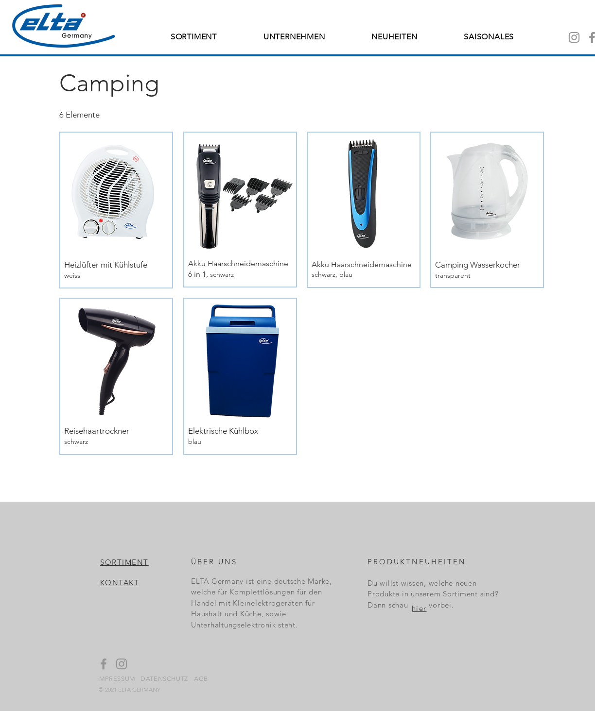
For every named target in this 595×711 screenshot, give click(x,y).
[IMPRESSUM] (117, 678)
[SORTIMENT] (125, 562)
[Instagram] (574, 37)
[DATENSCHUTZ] (165, 678)
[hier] (419, 608)
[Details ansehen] (115, 269)
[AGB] (201, 678)
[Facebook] (103, 664)
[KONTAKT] (120, 582)
